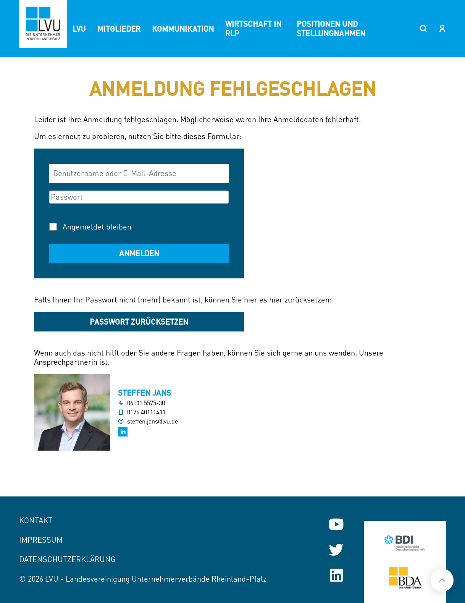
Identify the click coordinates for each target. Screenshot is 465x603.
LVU (79, 28)
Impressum (41, 540)
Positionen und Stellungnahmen (331, 28)
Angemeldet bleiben (97, 226)
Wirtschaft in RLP (253, 28)
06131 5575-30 (146, 403)
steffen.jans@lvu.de (152, 421)
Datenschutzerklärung (67, 559)
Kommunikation (183, 28)
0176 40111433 (146, 412)
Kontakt (35, 520)
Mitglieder (118, 28)
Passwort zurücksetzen (139, 321)
